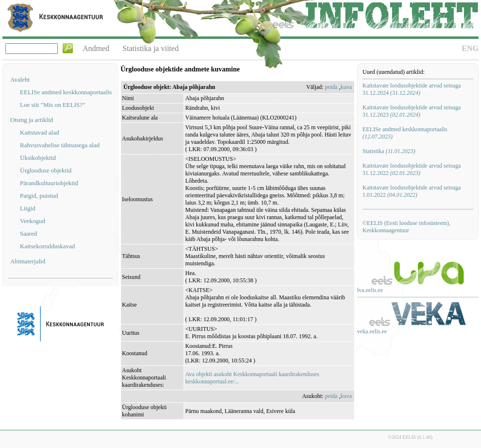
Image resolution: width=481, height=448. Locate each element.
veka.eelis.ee (372, 331)
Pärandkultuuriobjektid (49, 183)
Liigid (27, 208)
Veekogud (32, 220)
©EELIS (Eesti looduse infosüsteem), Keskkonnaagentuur (406, 227)
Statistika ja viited (150, 48)
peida (331, 87)
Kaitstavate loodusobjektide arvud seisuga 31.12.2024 (411, 89)
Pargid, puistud (39, 195)
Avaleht (20, 79)
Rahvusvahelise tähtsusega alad (60, 145)
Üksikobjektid (38, 157)
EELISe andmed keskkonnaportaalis (66, 92)
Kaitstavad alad (39, 132)
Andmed (96, 48)
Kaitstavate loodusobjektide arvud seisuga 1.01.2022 (411, 191)
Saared (28, 233)
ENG (470, 48)
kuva (346, 87)
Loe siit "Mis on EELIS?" (52, 104)
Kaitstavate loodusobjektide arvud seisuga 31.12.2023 (411, 111)
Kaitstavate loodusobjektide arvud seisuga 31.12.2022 (411, 169)
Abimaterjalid (27, 261)
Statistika (388, 151)
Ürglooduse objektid (45, 170)
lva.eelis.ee (370, 290)
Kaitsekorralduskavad (47, 246)
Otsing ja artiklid (31, 119)
